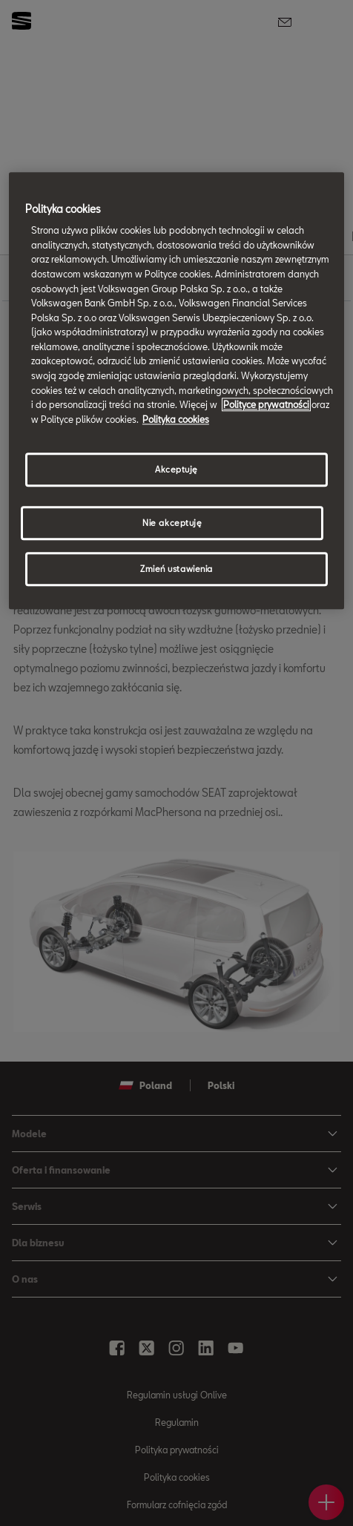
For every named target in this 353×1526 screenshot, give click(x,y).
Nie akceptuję (172, 523)
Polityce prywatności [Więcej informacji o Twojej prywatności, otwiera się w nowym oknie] (266, 405)
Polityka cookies (175, 419)
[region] (176, 391)
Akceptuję (176, 470)
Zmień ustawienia (176, 569)
